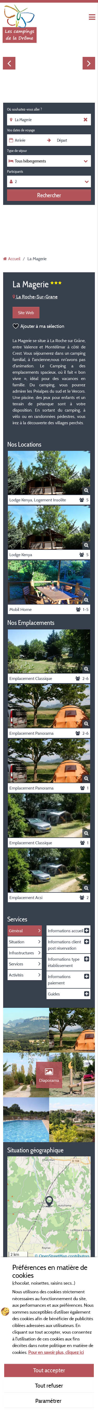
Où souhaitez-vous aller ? (24, 109)
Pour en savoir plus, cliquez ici (56, 1352)
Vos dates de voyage (21, 130)
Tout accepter (49, 1370)
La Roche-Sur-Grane (35, 297)
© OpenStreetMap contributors (62, 1256)
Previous (9, 63)
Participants (15, 171)
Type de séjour (17, 150)
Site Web (26, 312)
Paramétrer (49, 1400)
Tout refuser (49, 1385)
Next (89, 63)
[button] (49, 1202)
